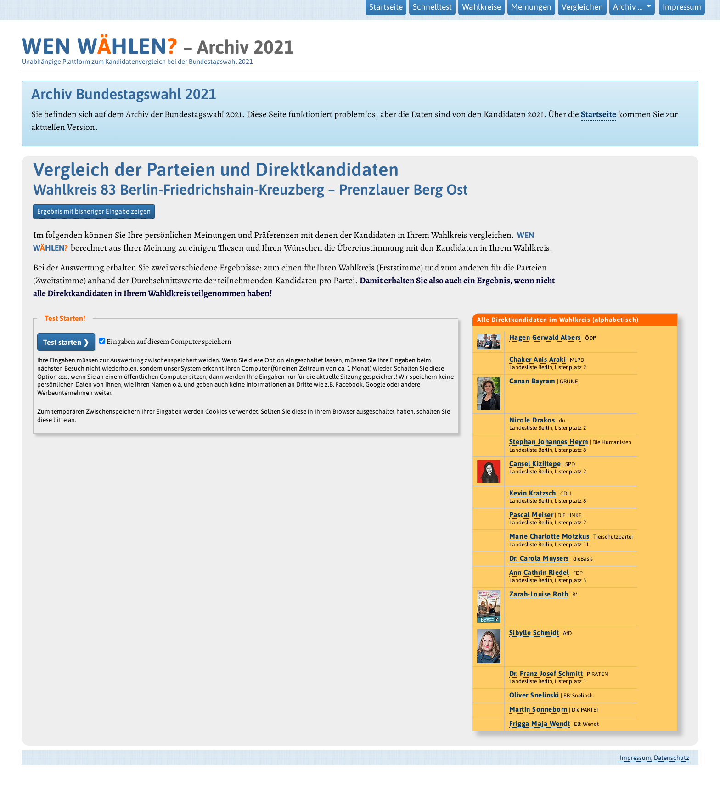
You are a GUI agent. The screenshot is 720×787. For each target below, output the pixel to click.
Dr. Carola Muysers (539, 558)
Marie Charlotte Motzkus (549, 536)
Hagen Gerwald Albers (545, 337)
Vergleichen (582, 6)
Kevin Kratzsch (532, 493)
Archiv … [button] (629, 6)
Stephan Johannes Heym (549, 441)
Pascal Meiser (531, 514)
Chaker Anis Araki (537, 359)
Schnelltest (432, 6)
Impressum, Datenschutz (654, 757)
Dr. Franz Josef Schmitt (546, 673)
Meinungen (531, 6)
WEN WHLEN (99, 45)
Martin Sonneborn (538, 709)
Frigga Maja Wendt (539, 723)
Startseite (386, 6)
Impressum (682, 6)
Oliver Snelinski (534, 695)
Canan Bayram (532, 381)
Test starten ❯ (66, 342)
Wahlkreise (481, 6)
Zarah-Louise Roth (538, 594)
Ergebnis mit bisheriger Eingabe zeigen (94, 211)
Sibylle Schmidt (534, 632)
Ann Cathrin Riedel (539, 572)
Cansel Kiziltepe (535, 463)
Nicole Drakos (532, 420)
